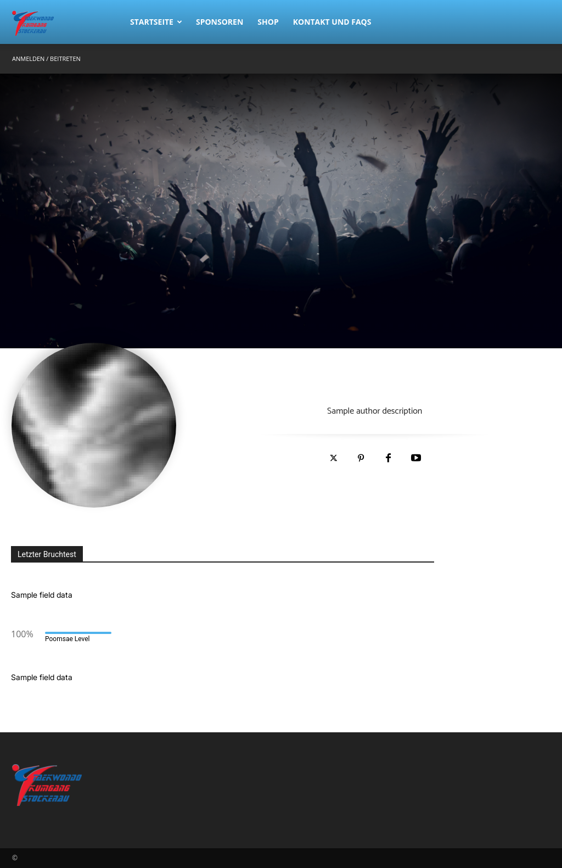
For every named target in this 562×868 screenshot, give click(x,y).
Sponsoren (219, 21)
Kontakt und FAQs (332, 21)
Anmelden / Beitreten (46, 58)
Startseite (156, 21)
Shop (267, 21)
